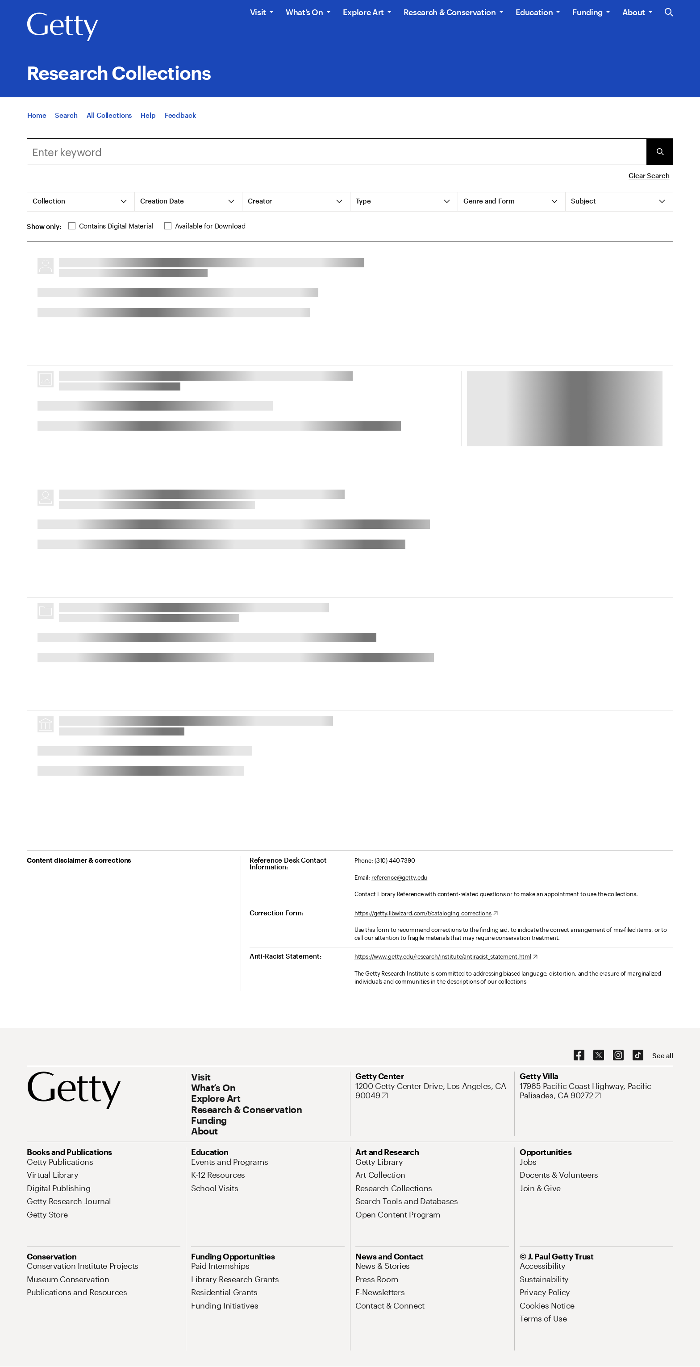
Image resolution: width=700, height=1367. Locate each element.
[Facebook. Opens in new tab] (579, 1055)
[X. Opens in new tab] (598, 1055)
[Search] (66, 115)
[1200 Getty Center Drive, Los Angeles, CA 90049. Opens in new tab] (432, 1091)
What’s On (304, 12)
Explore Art (363, 12)
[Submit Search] (659, 151)
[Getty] (62, 27)
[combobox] (336, 151)
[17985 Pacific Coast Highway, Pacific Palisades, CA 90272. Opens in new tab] (596, 1091)
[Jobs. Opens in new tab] (528, 1162)
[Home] (36, 115)
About (633, 12)
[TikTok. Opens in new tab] (638, 1055)
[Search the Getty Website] (669, 12)
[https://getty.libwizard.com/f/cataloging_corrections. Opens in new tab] (426, 914)
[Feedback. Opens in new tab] (180, 115)
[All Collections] (109, 115)
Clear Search (649, 175)
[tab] (81, 201)
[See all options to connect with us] (662, 1055)
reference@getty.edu (399, 877)
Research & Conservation (450, 12)
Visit (258, 12)
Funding (587, 12)
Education (534, 12)
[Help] (148, 115)
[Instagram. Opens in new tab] (618, 1055)
